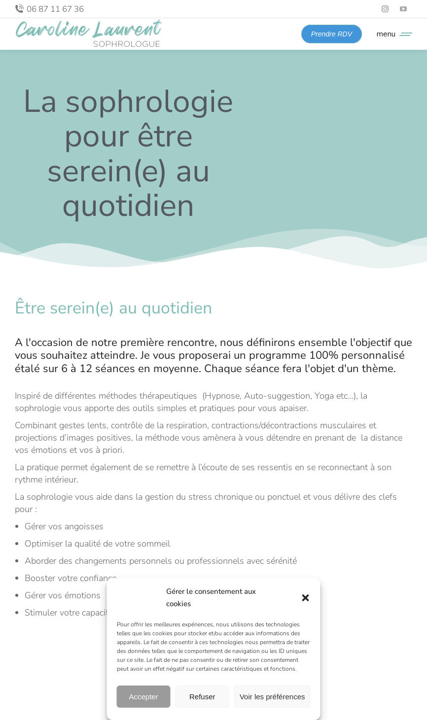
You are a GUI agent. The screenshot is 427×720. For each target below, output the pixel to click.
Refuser (202, 696)
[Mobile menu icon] (392, 34)
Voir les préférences (272, 696)
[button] (306, 598)
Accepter (143, 696)
